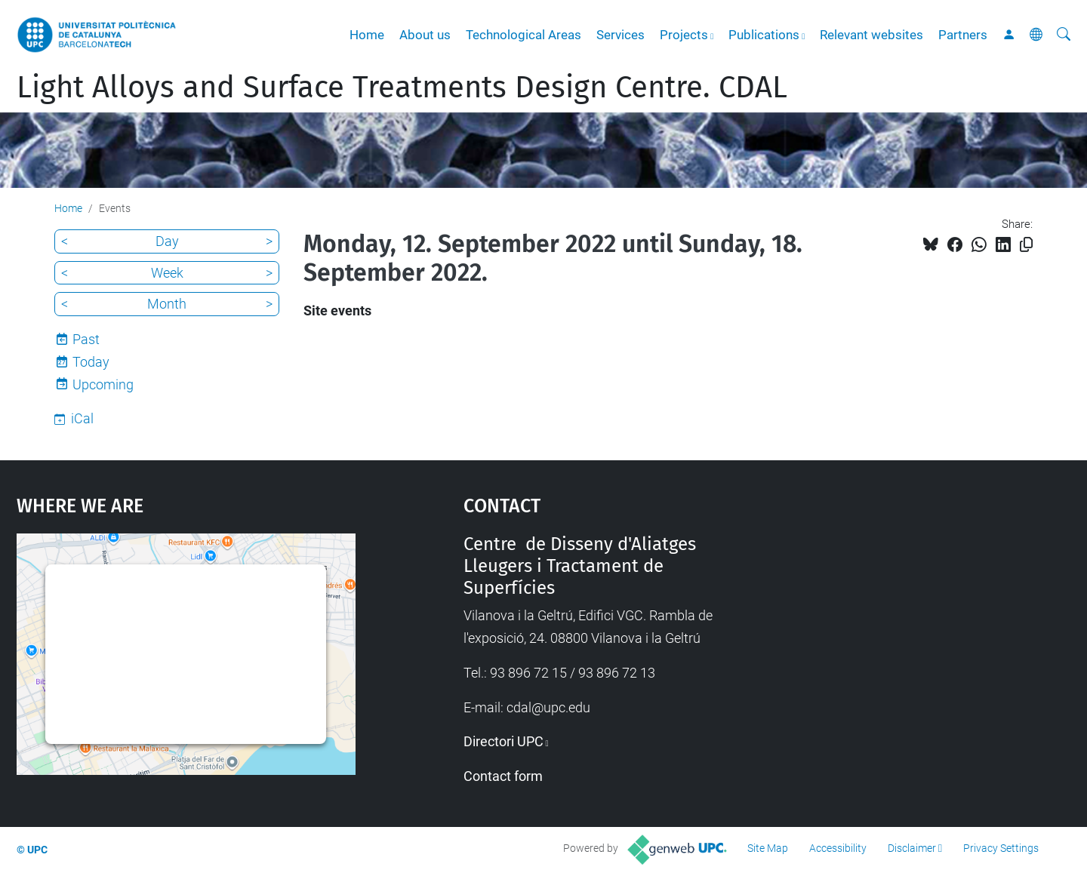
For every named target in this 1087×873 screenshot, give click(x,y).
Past (86, 339)
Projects (684, 34)
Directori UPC (503, 741)
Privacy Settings (1001, 848)
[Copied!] (1026, 245)
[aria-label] (1063, 34)
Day (167, 241)
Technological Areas (523, 34)
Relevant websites (871, 34)
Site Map (767, 848)
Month (166, 304)
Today (90, 362)
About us (425, 34)
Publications (763, 34)
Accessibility (838, 848)
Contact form (503, 776)
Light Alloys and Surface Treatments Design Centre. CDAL (402, 87)
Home (367, 34)
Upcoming (103, 384)
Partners (962, 34)
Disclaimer (912, 848)
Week (167, 273)
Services (620, 34)
